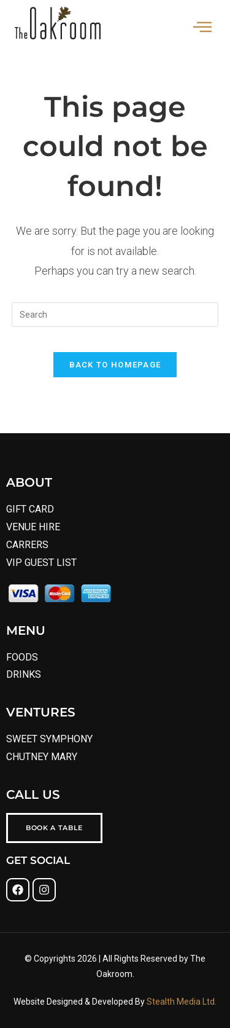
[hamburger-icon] (202, 28)
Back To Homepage (115, 364)
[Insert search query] (115, 314)
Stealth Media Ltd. (181, 1001)
